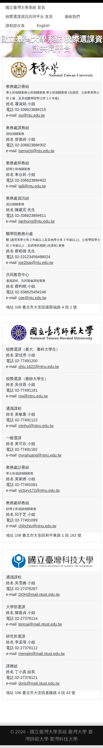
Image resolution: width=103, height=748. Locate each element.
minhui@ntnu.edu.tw (36, 426)
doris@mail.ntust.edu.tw (39, 683)
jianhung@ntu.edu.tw (36, 221)
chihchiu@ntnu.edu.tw (37, 526)
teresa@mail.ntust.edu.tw (40, 624)
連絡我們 (72, 16)
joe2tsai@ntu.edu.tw (35, 262)
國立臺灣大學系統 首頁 (25, 7)
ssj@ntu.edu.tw (31, 115)
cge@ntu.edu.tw (32, 298)
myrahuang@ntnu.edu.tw (40, 455)
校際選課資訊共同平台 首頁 (29, 16)
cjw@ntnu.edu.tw (33, 396)
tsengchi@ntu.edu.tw (36, 151)
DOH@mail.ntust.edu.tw (39, 594)
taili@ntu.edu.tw (32, 186)
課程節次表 (15, 25)
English (43, 25)
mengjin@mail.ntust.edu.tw (41, 653)
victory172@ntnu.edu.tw (39, 490)
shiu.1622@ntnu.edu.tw (38, 366)
